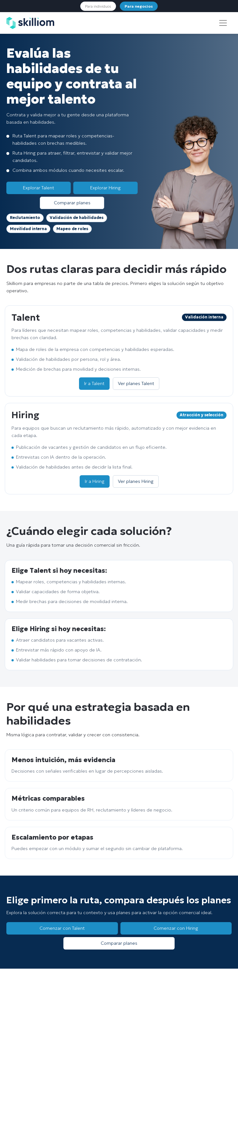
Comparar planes (72, 203)
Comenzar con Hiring (176, 928)
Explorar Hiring (105, 188)
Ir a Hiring (95, 481)
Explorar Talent (38, 188)
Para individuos (98, 6)
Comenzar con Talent (62, 928)
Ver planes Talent (136, 383)
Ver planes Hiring (136, 481)
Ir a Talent (94, 383)
